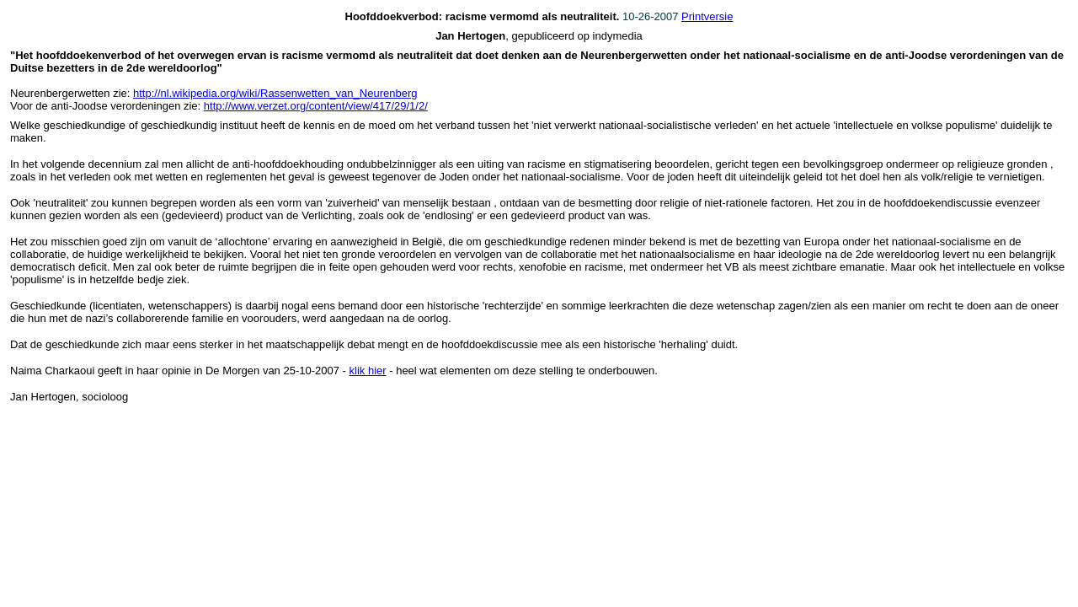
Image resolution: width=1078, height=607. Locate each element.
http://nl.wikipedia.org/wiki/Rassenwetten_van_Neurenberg (275, 93)
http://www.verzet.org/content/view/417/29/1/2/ (316, 105)
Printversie (707, 16)
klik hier (368, 370)
